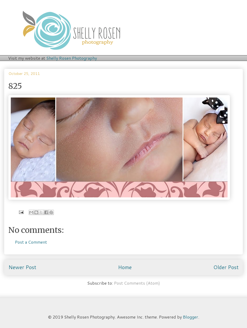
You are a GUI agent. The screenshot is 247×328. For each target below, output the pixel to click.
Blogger (190, 317)
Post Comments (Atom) (137, 283)
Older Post (226, 267)
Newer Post (22, 267)
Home (125, 267)
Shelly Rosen (71, 58)
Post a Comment (31, 242)
